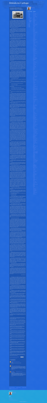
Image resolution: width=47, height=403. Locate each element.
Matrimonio (34, 114)
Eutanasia (34, 65)
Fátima (33, 69)
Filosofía (34, 73)
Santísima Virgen (34, 174)
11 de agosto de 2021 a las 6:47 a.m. (18, 371)
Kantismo (34, 95)
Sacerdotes (34, 164)
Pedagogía (34, 148)
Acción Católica (34, 13)
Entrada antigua (24, 387)
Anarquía (34, 17)
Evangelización (34, 66)
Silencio (34, 176)
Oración (34, 126)
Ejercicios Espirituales (35, 58)
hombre (34, 83)
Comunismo (34, 38)
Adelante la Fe (10, 398)
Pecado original (34, 147)
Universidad (34, 188)
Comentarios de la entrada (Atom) (15, 388)
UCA (33, 187)
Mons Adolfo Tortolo (35, 119)
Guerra (33, 78)
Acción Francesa (34, 14)
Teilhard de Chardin (35, 182)
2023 (28, 15)
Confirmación (34, 40)
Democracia (34, 48)
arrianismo (34, 23)
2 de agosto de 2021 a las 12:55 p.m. (16, 365)
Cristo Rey (34, 43)
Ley (33, 98)
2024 (28, 14)
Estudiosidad (34, 64)
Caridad (34, 31)
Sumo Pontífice (34, 181)
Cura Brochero (34, 47)
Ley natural (34, 100)
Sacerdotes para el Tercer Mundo (35, 165)
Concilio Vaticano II (35, 39)
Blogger (26, 401)
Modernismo (34, 118)
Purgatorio (34, 154)
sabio (33, 163)
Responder (12, 369)
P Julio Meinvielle (34, 132)
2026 (28, 12)
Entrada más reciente (12, 387)
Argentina (34, 21)
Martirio (34, 110)
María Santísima (34, 108)
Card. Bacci (34, 30)
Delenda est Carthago (19, 3)
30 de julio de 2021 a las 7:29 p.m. (16, 361)
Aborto (33, 12)
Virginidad (34, 191)
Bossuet (34, 29)
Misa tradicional (34, 117)
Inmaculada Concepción (35, 88)
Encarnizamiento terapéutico (34, 59)
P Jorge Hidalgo (13, 371)
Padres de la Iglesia (35, 138)
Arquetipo (34, 22)
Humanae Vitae (34, 84)
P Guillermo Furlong (35, 131)
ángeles (34, 18)
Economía (34, 54)
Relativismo (34, 155)
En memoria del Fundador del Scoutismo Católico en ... (30, 21)
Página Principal (18, 387)
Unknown (12, 361)
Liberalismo (34, 101)
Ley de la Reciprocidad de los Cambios (35, 99)
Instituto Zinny (34, 90)
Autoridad (34, 26)
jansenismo (34, 91)
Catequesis (34, 33)
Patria (33, 144)
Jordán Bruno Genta (35, 92)
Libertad (34, 102)
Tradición (34, 186)
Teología (34, 183)
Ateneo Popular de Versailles (35, 25)
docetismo (34, 52)
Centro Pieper (34, 34)
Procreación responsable (35, 151)
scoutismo (34, 175)
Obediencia (34, 123)
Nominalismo (34, 122)
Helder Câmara (34, 80)
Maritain (34, 109)
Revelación (34, 158)
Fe (33, 70)
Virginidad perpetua (35, 192)
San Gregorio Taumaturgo (34, 168)
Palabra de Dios (34, 139)
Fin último (34, 74)
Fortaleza (34, 75)
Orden (33, 127)
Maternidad (34, 112)
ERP (33, 60)
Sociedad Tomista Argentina (34, 179)
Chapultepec (34, 35)
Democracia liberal (35, 49)
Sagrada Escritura (35, 166)
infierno (34, 87)
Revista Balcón (34, 159)
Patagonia (34, 143)
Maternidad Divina (35, 113)
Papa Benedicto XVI (35, 140)
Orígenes (34, 128)
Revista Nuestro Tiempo (35, 160)
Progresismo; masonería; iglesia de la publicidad (35, 152)
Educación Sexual (35, 57)
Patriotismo (34, 145)
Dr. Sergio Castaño (35, 53)
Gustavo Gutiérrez (35, 79)
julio (29, 19)
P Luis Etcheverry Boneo (35, 133)
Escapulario (34, 61)
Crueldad (34, 44)
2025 (28, 13)
